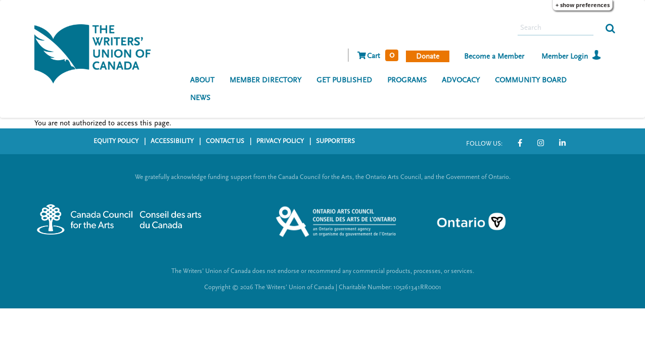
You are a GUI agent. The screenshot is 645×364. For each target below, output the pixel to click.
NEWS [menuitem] (200, 98)
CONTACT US (225, 141)
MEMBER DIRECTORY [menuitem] (265, 80)
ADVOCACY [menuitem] (461, 80)
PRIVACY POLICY (280, 141)
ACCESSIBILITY (172, 141)
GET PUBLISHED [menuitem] (344, 80)
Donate (427, 56)
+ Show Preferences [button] (583, 5)
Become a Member (494, 56)
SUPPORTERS (335, 141)
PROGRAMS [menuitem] (407, 80)
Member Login (564, 56)
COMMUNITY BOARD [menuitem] (531, 80)
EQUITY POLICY (116, 141)
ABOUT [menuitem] (202, 80)
